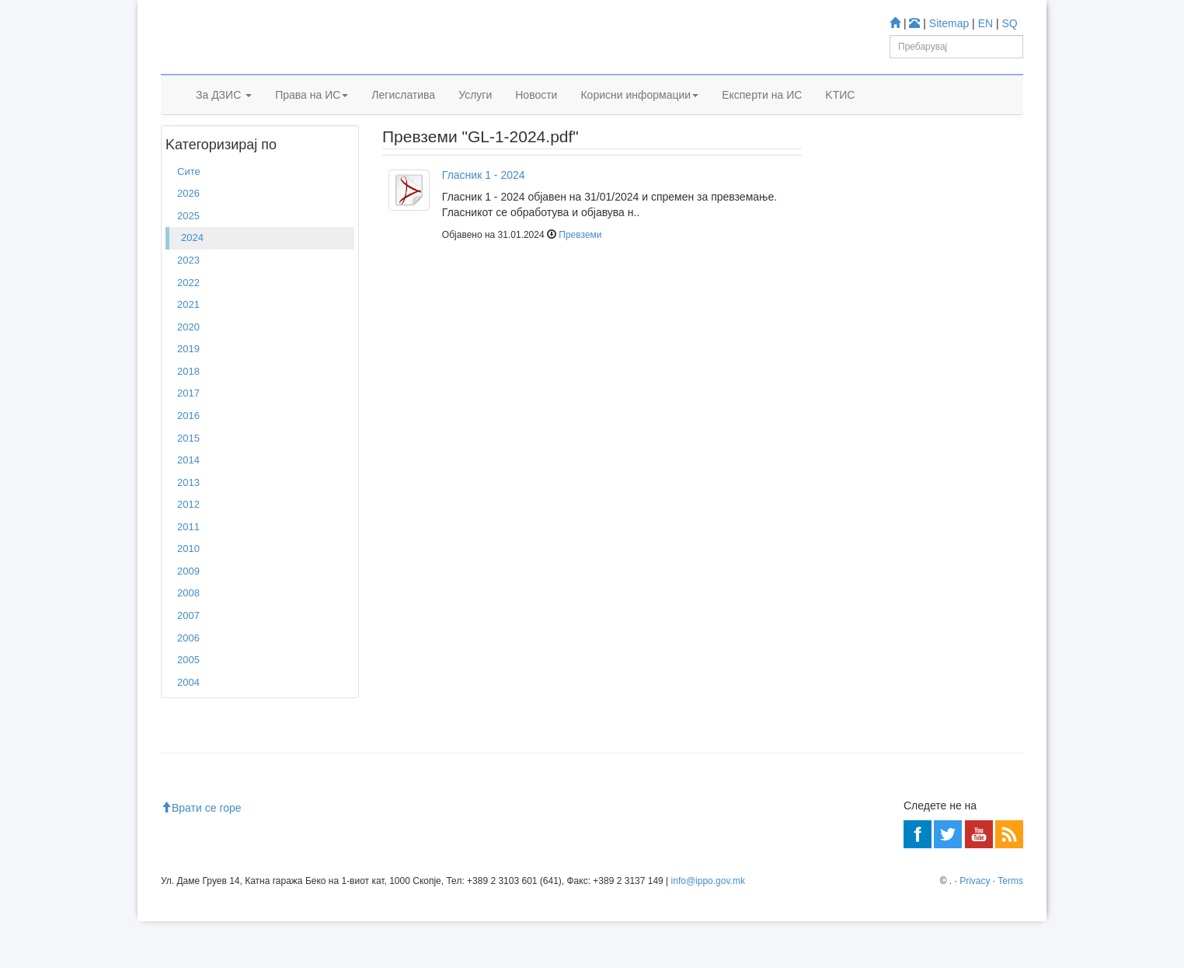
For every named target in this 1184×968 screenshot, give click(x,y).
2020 (188, 373)
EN (985, 23)
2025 (188, 262)
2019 (188, 395)
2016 (188, 462)
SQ (1010, 23)
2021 (188, 351)
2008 (188, 640)
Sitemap (949, 23)
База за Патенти (895, 367)
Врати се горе (201, 854)
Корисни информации (639, 114)
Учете (845, 296)
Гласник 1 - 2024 (483, 221)
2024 (219, 154)
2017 (188, 440)
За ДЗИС (224, 114)
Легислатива (403, 114)
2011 (188, 573)
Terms (1010, 927)
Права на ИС (311, 114)
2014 (188, 506)
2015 (188, 485)
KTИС (840, 114)
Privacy (974, 927)
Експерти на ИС (762, 114)
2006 (188, 684)
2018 (188, 418)
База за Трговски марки (912, 388)
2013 (188, 529)
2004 (188, 729)
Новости (536, 114)
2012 (188, 551)
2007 (188, 662)
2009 (188, 618)
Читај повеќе (862, 583)
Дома (184, 154)
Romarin (876, 471)
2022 (188, 329)
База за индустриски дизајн (921, 408)
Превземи (580, 282)
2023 (188, 307)
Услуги (475, 114)
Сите (188, 218)
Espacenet (880, 451)
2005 (188, 706)
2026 (188, 240)
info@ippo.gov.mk (708, 927)
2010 (188, 596)
